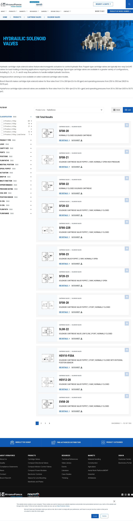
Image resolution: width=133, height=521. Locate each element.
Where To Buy (99, 11)
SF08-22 (64, 184)
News (2, 470)
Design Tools (55, 11)
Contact (66, 11)
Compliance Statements (9, 467)
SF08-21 (64, 157)
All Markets (92, 478)
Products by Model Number (120, 11)
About (3, 11)
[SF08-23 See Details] (48, 256)
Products (12, 11)
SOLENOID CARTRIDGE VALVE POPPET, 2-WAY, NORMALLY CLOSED (84, 384)
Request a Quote (103, 4)
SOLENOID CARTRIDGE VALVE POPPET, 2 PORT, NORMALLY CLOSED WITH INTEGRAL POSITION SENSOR (91, 361)
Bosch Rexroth (5, 478)
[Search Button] (129, 4)
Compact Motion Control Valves (40, 467)
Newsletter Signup (20, 442)
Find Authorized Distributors (66, 442)
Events (64, 467)
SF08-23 (64, 254)
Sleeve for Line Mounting (37, 478)
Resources (33, 11)
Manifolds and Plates (35, 482)
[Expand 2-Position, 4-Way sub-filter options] (31, 126)
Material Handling (94, 459)
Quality (2, 463)
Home (5, 17)
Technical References (70, 459)
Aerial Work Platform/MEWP (98, 470)
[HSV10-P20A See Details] (48, 358)
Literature (65, 470)
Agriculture (92, 467)
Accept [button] (95, 516)
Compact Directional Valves (38, 463)
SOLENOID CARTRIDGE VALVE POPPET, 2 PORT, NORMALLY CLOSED (84, 307)
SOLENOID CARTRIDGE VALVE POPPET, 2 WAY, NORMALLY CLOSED (84, 210)
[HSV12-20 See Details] (48, 382)
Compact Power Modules (37, 470)
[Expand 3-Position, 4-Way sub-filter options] (31, 132)
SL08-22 (64, 329)
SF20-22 (64, 205)
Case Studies (66, 474)
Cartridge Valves (34, 17)
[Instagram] (125, 495)
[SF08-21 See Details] (48, 160)
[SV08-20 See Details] (48, 404)
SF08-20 (64, 130)
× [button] (114, 501)
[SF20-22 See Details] (48, 208)
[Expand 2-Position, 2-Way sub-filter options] (31, 121)
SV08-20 (64, 401)
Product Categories (112, 442)
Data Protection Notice (63, 506)
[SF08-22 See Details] (48, 186)
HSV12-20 (65, 379)
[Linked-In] (122, 495)
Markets (23, 11)
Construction (93, 463)
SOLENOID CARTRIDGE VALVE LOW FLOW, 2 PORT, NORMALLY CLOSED (85, 334)
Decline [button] (104, 516)
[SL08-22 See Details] (48, 331)
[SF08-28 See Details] (48, 305)
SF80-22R (64, 227)
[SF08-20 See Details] (48, 133)
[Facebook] (129, 495)
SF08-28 (64, 302)
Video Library (66, 463)
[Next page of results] (49, 423)
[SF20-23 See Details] (48, 278)
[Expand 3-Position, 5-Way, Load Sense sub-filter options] (31, 134)
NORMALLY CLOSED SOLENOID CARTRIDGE (75, 135)
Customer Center (124, 459)
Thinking (65, 478)
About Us (3, 459)
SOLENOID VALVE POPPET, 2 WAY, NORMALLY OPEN (78, 259)
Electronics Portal (124, 463)
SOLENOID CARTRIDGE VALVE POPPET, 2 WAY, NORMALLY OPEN (83, 281)
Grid (116, 110)
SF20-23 (64, 276)
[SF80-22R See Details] (48, 230)
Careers (44, 11)
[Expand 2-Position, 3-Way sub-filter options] (31, 123)
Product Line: (40, 110)
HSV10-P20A (66, 355)
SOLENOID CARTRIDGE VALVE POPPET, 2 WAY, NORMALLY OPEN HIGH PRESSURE (89, 162)
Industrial (91, 474)
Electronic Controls (35, 474)
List (128, 110)
